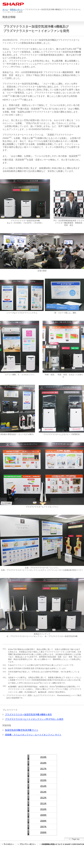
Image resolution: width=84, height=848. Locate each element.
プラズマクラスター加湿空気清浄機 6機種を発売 (28, 714)
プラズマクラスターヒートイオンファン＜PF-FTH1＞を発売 (34, 719)
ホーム (5, 9)
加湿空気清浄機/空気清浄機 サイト (21, 730)
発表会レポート (16, 9)
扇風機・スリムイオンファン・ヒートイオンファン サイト (33, 734)
